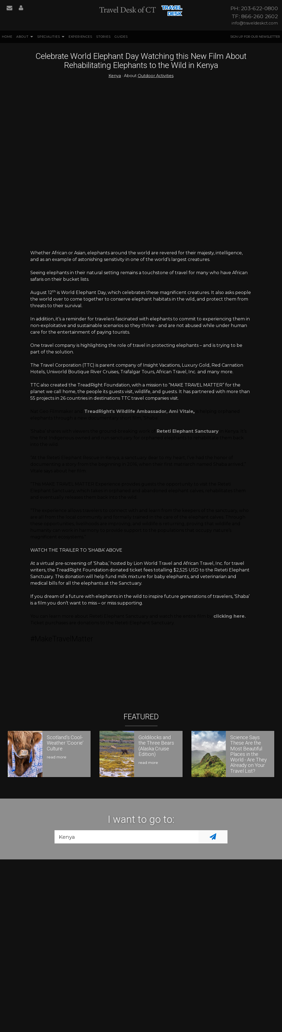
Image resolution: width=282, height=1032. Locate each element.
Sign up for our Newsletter (255, 37)
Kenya (115, 75)
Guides (121, 37)
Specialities (48, 37)
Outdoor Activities (155, 75)
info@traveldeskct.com (255, 23)
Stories (103, 37)
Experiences (80, 37)
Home (7, 37)
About (22, 37)
